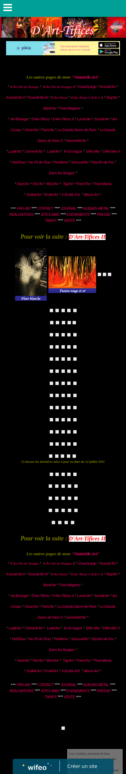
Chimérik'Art (34, 151)
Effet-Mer (93, 151)
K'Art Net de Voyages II (59, 87)
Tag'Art (68, 184)
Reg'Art (111, 97)
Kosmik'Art (108, 87)
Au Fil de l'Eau (40, 162)
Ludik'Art (15, 151)
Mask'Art (49, 108)
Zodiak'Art (34, 195)
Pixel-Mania (102, 184)
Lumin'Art (84, 119)
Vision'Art (32, 130)
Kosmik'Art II (15, 97)
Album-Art (91, 195)
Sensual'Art (79, 162)
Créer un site (82, 766)
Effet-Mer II (111, 151)
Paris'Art (48, 130)
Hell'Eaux (19, 162)
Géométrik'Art (76, 141)
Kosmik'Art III (38, 97)
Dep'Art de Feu (102, 162)
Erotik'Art (51, 195)
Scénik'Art (102, 119)
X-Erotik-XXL (71, 195)
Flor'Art (38, 184)
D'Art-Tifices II (64, 119)
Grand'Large (87, 87)
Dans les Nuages (62, 173)
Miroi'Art (52, 184)
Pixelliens (61, 162)
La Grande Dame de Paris (76, 130)
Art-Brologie (20, 119)
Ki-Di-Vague (73, 151)
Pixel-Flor (84, 184)
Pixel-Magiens (70, 108)
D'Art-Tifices (41, 119)
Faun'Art (23, 184)
